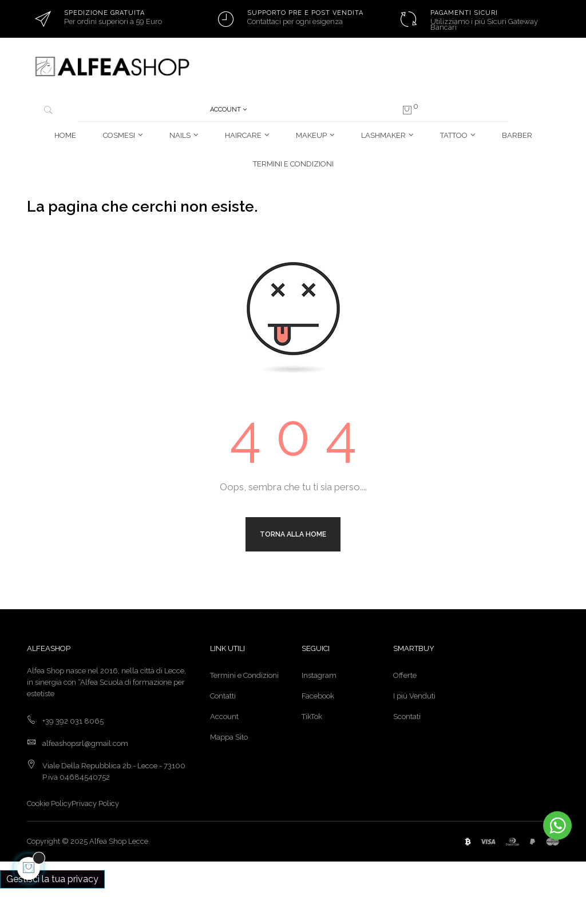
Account (224, 716)
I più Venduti (414, 696)
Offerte (405, 675)
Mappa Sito (229, 737)
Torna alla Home (293, 534)
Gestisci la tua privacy (52, 879)
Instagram (319, 675)
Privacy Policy (95, 803)
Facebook (318, 696)
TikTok (312, 716)
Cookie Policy (49, 803)
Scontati (407, 716)
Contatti (223, 696)
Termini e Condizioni (244, 675)
